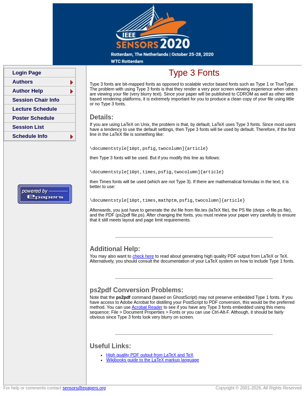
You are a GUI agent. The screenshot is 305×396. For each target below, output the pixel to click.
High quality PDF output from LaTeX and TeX (149, 357)
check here (143, 258)
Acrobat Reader (147, 309)
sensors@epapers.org (84, 390)
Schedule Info (43, 136)
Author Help (43, 91)
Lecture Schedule (34, 109)
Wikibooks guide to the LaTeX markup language (152, 362)
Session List (28, 127)
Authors (43, 82)
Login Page (26, 73)
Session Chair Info (35, 100)
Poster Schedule (33, 118)
